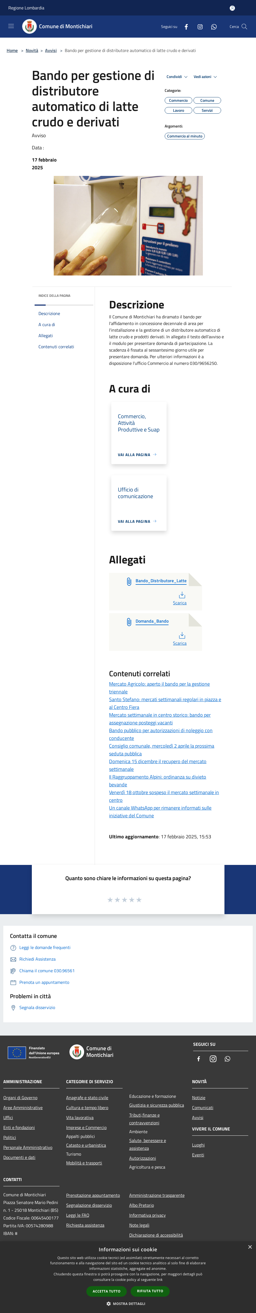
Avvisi (51, 50)
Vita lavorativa (80, 1117)
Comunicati (202, 1107)
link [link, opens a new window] (160, 1279)
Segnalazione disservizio (89, 1205)
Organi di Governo (20, 1097)
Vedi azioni (206, 77)
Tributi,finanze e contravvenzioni (144, 1119)
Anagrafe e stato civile (87, 1097)
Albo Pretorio (141, 1205)
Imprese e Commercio (86, 1127)
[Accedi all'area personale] (232, 8)
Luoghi (198, 1145)
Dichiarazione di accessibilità (156, 1235)
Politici (9, 1137)
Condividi (178, 77)
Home (12, 50)
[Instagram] (197, 26)
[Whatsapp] (211, 26)
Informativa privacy (147, 1215)
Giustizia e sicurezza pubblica (156, 1105)
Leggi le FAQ (77, 1215)
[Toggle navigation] (11, 26)
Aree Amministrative (23, 1107)
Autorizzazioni (142, 1158)
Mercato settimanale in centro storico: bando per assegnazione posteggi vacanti (160, 718)
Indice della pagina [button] (54, 295)
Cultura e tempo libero (87, 1107)
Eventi (198, 1154)
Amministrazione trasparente (157, 1195)
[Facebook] (184, 26)
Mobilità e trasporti (84, 1162)
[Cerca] (244, 26)
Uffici (8, 1117)
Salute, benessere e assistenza (147, 1144)
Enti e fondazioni (19, 1127)
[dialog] (128, 1277)
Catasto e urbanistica (86, 1145)
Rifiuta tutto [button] (150, 1291)
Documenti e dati (19, 1157)
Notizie (198, 1097)
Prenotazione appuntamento (93, 1195)
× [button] (250, 1247)
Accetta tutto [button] (106, 1291)
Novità (32, 50)
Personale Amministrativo (27, 1147)
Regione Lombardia (26, 7)
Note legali (139, 1225)
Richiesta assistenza (85, 1225)
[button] (128, 1303)
